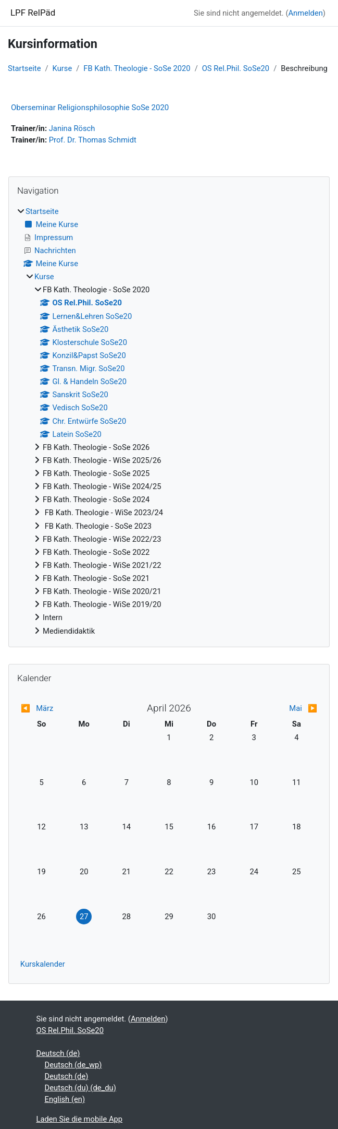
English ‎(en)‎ (65, 1099)
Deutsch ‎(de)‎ (58, 1053)
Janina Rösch (72, 128)
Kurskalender (42, 964)
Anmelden (305, 13)
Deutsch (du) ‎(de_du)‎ (80, 1087)
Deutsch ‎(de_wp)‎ (73, 1064)
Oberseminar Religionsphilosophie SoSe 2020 (90, 107)
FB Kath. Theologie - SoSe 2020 (136, 68)
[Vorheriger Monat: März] (57, 708)
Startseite (24, 68)
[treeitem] (169, 421)
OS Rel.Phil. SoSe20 (235, 68)
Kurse (62, 68)
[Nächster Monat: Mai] (280, 708)
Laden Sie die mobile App (79, 1119)
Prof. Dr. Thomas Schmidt (92, 140)
